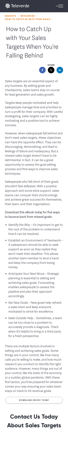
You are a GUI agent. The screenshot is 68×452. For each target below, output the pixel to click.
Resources (28, 16)
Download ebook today (34, 400)
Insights (10, 16)
